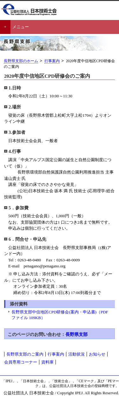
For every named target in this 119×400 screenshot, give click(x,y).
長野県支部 (76, 334)
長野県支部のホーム (21, 61)
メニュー (20, 26)
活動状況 (76, 354)
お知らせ (97, 354)
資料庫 (47, 362)
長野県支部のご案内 (24, 354)
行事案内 (52, 61)
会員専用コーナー (20, 362)
